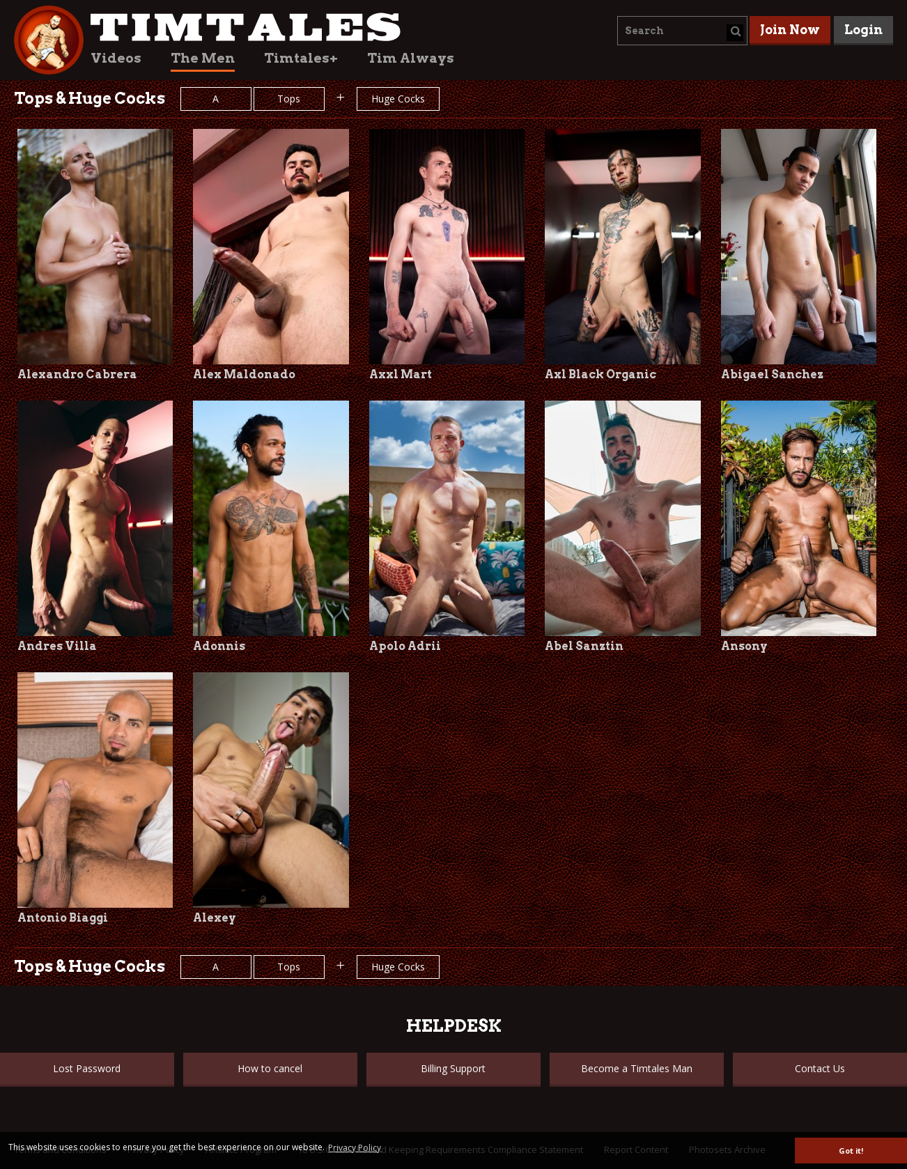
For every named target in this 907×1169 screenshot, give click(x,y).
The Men (203, 58)
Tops (288, 98)
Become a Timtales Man (636, 1068)
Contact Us (820, 1068)
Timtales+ (301, 58)
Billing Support (453, 1068)
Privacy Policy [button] (354, 1148)
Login (863, 29)
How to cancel (270, 1068)
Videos (116, 58)
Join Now (790, 29)
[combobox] (682, 30)
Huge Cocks (398, 98)
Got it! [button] (851, 1150)
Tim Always (410, 58)
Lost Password (87, 1068)
